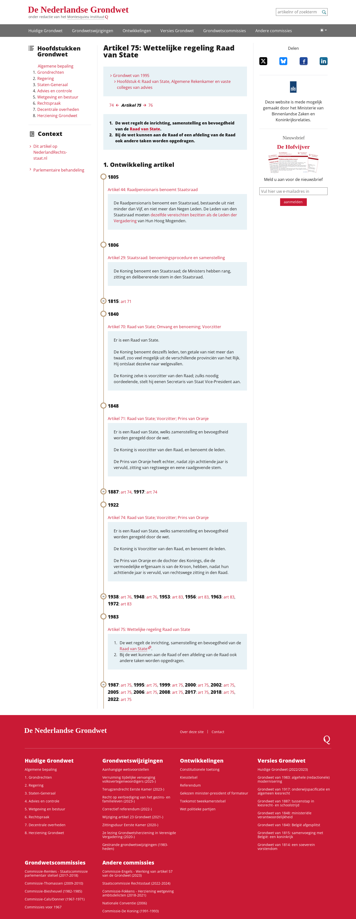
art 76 (126, 597)
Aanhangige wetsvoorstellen (125, 769)
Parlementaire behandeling (58, 170)
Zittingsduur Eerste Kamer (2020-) (130, 824)
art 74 (126, 492)
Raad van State (145, 129)
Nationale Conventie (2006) (124, 903)
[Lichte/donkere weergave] (323, 30)
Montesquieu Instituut (85, 16)
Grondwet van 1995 (131, 75)
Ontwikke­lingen (137, 30)
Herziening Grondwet (57, 115)
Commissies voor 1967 (43, 907)
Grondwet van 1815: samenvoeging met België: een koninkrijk (290, 834)
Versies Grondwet (177, 30)
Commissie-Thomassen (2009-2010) (54, 883)
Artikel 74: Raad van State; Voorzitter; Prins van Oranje (158, 517)
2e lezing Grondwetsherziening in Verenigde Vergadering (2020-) (139, 834)
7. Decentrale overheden (45, 824)
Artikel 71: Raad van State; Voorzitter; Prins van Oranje (158, 418)
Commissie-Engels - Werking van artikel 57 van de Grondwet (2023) (137, 873)
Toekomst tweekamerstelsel (203, 801)
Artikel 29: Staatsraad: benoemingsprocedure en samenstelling (166, 257)
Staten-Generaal (52, 84)
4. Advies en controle (42, 801)
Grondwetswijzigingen (92, 30)
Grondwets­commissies (224, 30)
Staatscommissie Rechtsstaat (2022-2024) (136, 883)
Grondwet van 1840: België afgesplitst (289, 824)
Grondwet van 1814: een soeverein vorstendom (286, 846)
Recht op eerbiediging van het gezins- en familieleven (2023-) (136, 799)
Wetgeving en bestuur (57, 97)
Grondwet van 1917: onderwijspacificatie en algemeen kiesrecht (294, 791)
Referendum (190, 785)
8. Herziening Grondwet (44, 832)
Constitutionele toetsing (200, 769)
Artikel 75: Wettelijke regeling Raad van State (149, 629)
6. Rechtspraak (37, 817)
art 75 (126, 685)
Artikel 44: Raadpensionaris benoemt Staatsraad (153, 189)
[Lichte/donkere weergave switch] (323, 30)
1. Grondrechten (38, 777)
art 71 (126, 301)
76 (150, 105)
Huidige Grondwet (45, 30)
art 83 (177, 597)
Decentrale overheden (58, 109)
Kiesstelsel (189, 777)
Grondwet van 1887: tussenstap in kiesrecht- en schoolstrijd (286, 803)
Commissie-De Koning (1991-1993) (130, 911)
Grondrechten (50, 72)
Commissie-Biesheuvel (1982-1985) (53, 891)
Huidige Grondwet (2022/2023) (283, 769)
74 (111, 105)
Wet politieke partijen (198, 809)
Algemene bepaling (55, 66)
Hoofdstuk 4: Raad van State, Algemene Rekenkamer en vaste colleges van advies (174, 84)
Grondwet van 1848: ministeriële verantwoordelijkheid (285, 815)
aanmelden (293, 201)
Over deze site (192, 731)
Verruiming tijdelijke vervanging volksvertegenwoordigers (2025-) (129, 779)
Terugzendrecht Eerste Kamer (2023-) (133, 789)
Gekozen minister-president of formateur (214, 793)
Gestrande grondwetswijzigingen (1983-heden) (135, 846)
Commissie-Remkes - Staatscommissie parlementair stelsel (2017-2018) (56, 873)
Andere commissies (273, 30)
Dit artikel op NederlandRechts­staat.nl (50, 152)
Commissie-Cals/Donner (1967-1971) (55, 899)
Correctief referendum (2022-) (127, 809)
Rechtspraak (49, 103)
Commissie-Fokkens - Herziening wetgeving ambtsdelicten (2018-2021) (138, 893)
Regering (45, 78)
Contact (218, 731)
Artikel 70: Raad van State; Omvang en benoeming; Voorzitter (164, 326)
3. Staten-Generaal (40, 793)
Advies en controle (54, 91)
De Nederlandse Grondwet (78, 10)
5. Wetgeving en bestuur (45, 809)
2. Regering (34, 785)
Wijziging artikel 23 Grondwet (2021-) (132, 817)
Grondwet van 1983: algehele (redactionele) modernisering (294, 779)
